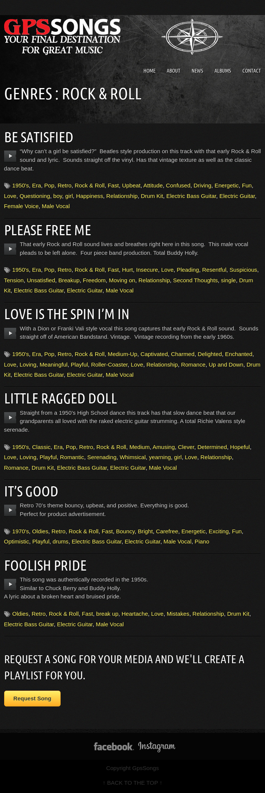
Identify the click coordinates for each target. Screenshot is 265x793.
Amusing (163, 447)
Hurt (127, 269)
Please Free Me (47, 230)
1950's (20, 185)
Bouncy (125, 531)
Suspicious (243, 269)
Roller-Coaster (109, 364)
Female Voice (21, 206)
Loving (28, 364)
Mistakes (178, 613)
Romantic (72, 457)
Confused (178, 185)
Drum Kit (152, 196)
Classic (41, 447)
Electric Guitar (237, 196)
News (197, 71)
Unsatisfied (41, 280)
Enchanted (239, 354)
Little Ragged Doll (60, 398)
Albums (223, 71)
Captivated (154, 354)
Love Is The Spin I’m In (66, 314)
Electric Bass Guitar (191, 196)
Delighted (210, 354)
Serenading (102, 457)
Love (10, 196)
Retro (65, 185)
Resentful (214, 269)
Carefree (167, 531)
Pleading (188, 269)
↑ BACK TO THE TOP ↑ (133, 782)
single (228, 280)
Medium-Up (122, 354)
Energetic (227, 185)
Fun (247, 185)
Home (149, 71)
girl (69, 196)
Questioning (35, 196)
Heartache (135, 613)
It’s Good (31, 491)
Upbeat (131, 185)
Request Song (33, 698)
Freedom (94, 280)
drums (61, 541)
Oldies (40, 531)
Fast (113, 185)
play (10, 156)
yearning (160, 457)
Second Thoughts (195, 280)
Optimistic (16, 541)
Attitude (153, 185)
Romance (193, 364)
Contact (251, 71)
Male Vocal (56, 206)
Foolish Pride (45, 565)
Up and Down (226, 364)
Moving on (122, 280)
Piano (202, 541)
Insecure (147, 269)
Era (36, 185)
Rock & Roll (89, 185)
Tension (14, 280)
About (173, 71)
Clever (186, 447)
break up (107, 613)
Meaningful (53, 364)
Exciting (219, 531)
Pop (49, 185)
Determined (212, 447)
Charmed (182, 354)
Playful (79, 364)
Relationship (122, 196)
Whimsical (133, 457)
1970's (20, 531)
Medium (139, 447)
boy (57, 196)
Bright (145, 531)
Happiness (89, 196)
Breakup (69, 280)
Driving (202, 185)
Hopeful (240, 447)
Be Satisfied (38, 137)
